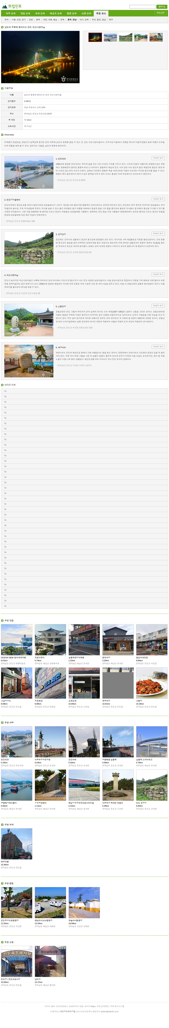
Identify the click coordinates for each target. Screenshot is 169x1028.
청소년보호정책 (84, 1011)
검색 (162, 7)
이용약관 (54, 1011)
